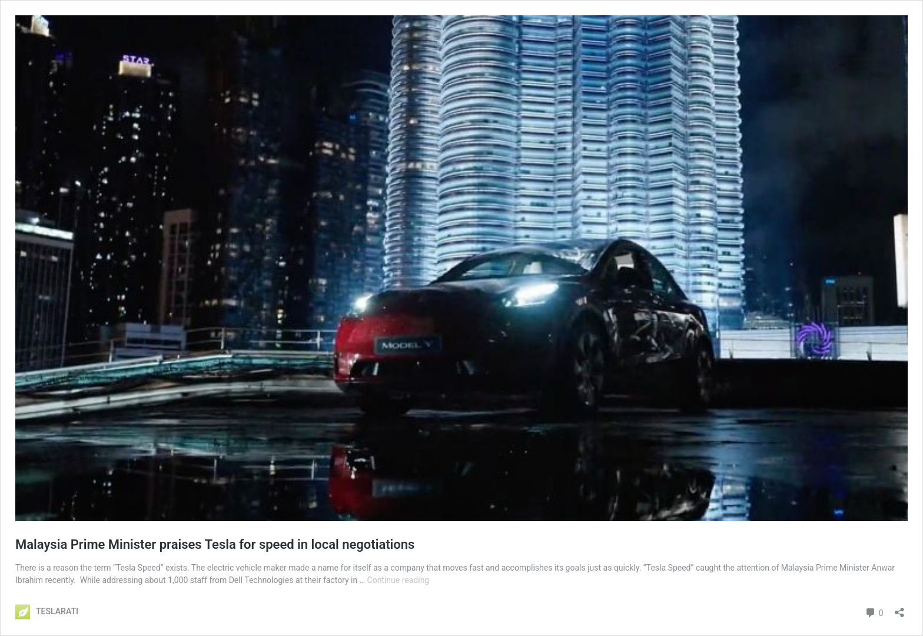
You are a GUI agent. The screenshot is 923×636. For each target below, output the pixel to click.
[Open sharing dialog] (899, 608)
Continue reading (398, 580)
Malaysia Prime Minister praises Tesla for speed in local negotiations (214, 544)
